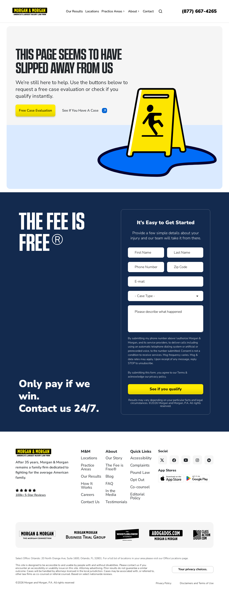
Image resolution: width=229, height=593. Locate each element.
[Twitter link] (162, 460)
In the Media (111, 493)
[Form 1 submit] (165, 389)
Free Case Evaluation (35, 110)
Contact (148, 11)
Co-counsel (140, 487)
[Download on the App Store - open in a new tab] (171, 478)
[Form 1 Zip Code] (185, 267)
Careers (87, 495)
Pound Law (140, 472)
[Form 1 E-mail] (165, 281)
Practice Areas (114, 11)
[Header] (29, 11)
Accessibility (141, 458)
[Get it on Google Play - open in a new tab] (197, 478)
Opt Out (137, 480)
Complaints (140, 465)
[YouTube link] (185, 460)
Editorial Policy (137, 496)
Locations (92, 11)
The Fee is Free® (114, 467)
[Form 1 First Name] (146, 252)
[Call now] (199, 11)
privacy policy (157, 377)
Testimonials (116, 502)
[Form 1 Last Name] (185, 252)
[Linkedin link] (209, 460)
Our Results (74, 11)
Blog (110, 476)
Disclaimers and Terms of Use (196, 583)
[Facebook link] (174, 460)
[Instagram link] (197, 460)
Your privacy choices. (192, 569)
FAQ (109, 483)
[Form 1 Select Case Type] (165, 296)
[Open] (160, 11)
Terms (181, 373)
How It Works (87, 485)
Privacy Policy (163, 583)
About (134, 11)
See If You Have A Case (84, 110)
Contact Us (90, 502)
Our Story (114, 458)
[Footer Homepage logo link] (42, 452)
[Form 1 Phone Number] (146, 267)
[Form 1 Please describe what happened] (165, 318)
